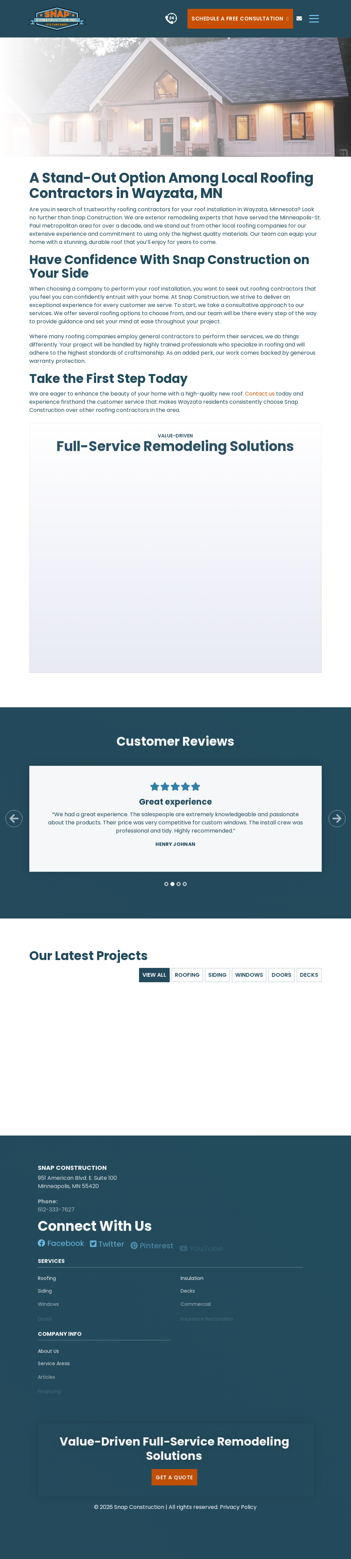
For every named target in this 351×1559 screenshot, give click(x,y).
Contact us (260, 394)
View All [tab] (154, 975)
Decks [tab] (309, 975)
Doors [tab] (281, 975)
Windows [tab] (249, 975)
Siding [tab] (217, 975)
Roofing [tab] (187, 975)
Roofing (47, 1282)
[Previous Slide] (13, 823)
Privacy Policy (238, 1507)
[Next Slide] (337, 823)
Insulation (192, 1282)
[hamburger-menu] (314, 18)
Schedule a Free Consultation (240, 19)
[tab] (166, 888)
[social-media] (61, 1248)
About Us (48, 1355)
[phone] (171, 18)
